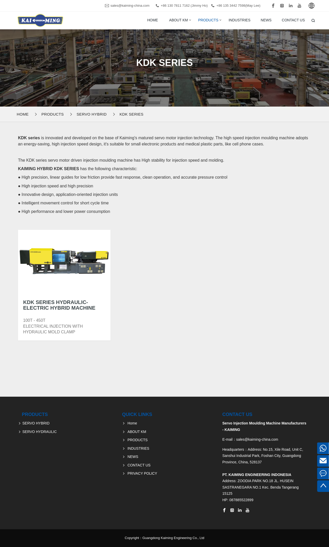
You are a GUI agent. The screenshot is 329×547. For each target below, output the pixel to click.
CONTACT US (293, 20)
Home (152, 20)
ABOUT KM (178, 20)
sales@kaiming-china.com (130, 5)
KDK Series (131, 114)
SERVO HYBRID (92, 114)
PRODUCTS (208, 20)
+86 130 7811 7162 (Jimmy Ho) (184, 5)
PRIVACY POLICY (142, 473)
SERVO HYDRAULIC (39, 432)
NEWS (266, 20)
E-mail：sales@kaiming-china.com (250, 439)
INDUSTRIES (239, 20)
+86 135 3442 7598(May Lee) (238, 5)
